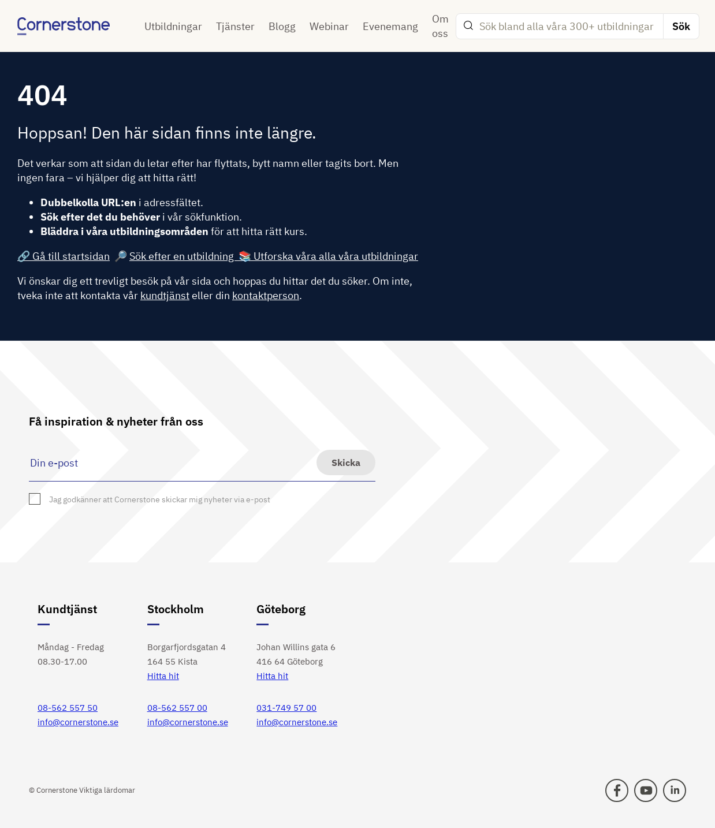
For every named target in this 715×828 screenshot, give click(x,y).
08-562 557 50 (68, 707)
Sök (681, 26)
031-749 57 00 (286, 707)
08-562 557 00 (177, 707)
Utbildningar (173, 26)
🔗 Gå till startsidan (63, 256)
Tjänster (235, 26)
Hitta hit (163, 675)
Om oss (440, 26)
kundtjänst (164, 295)
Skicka (346, 462)
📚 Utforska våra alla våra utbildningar (328, 256)
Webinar (329, 26)
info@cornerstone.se (78, 722)
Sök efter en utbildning (184, 256)
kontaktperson (265, 295)
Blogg (282, 26)
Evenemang (390, 26)
